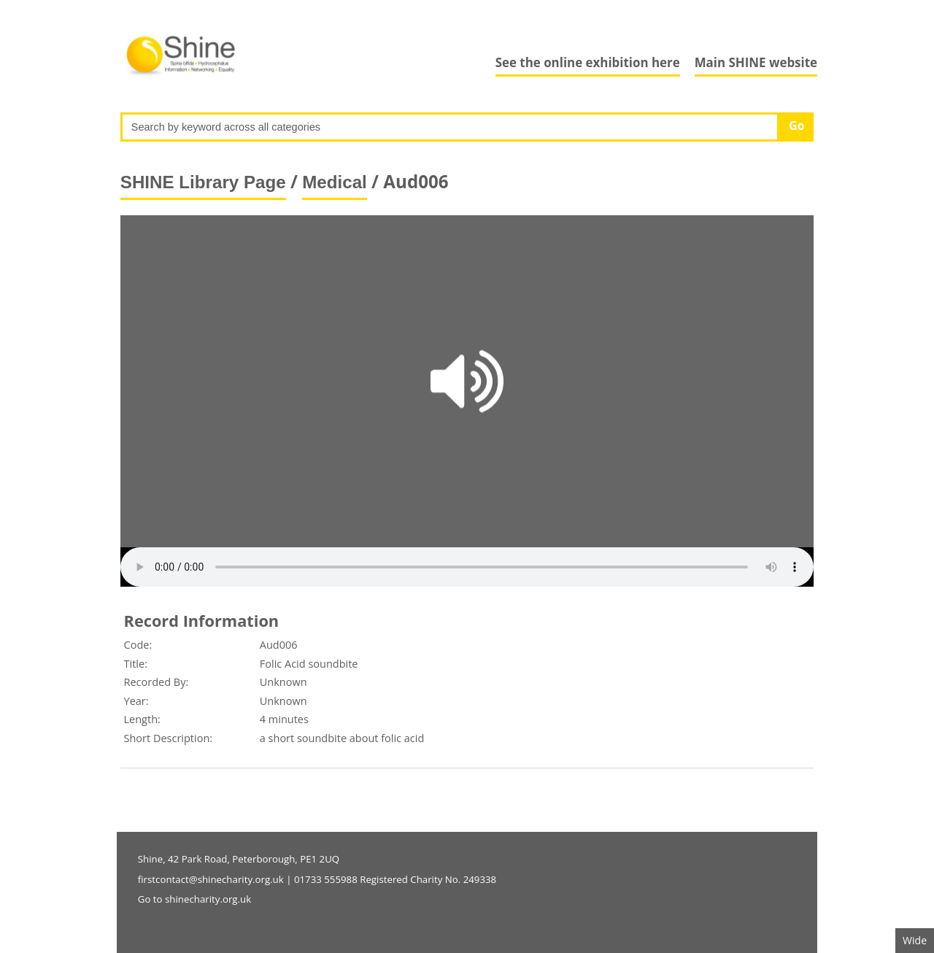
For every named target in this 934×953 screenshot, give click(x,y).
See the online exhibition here (587, 62)
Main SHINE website (756, 62)
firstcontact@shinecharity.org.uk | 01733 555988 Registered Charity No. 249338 (317, 879)
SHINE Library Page (203, 182)
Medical (334, 182)
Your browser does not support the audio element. (467, 567)
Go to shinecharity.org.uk (194, 899)
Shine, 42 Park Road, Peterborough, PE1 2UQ (238, 858)
